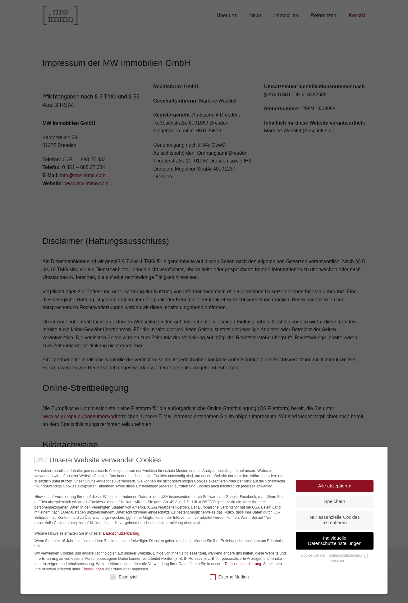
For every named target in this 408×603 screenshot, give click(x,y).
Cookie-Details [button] (313, 568)
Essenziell (124, 589)
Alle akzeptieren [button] (334, 498)
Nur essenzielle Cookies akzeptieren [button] (335, 532)
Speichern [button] (334, 514)
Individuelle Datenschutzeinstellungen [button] (334, 553)
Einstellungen (92, 581)
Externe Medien (229, 589)
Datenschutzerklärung (121, 546)
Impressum (334, 573)
